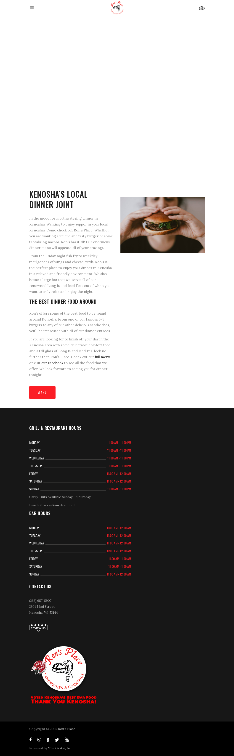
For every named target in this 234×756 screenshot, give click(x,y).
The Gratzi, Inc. (60, 748)
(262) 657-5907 (40, 601)
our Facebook (52, 363)
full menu (102, 357)
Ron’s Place (66, 729)
